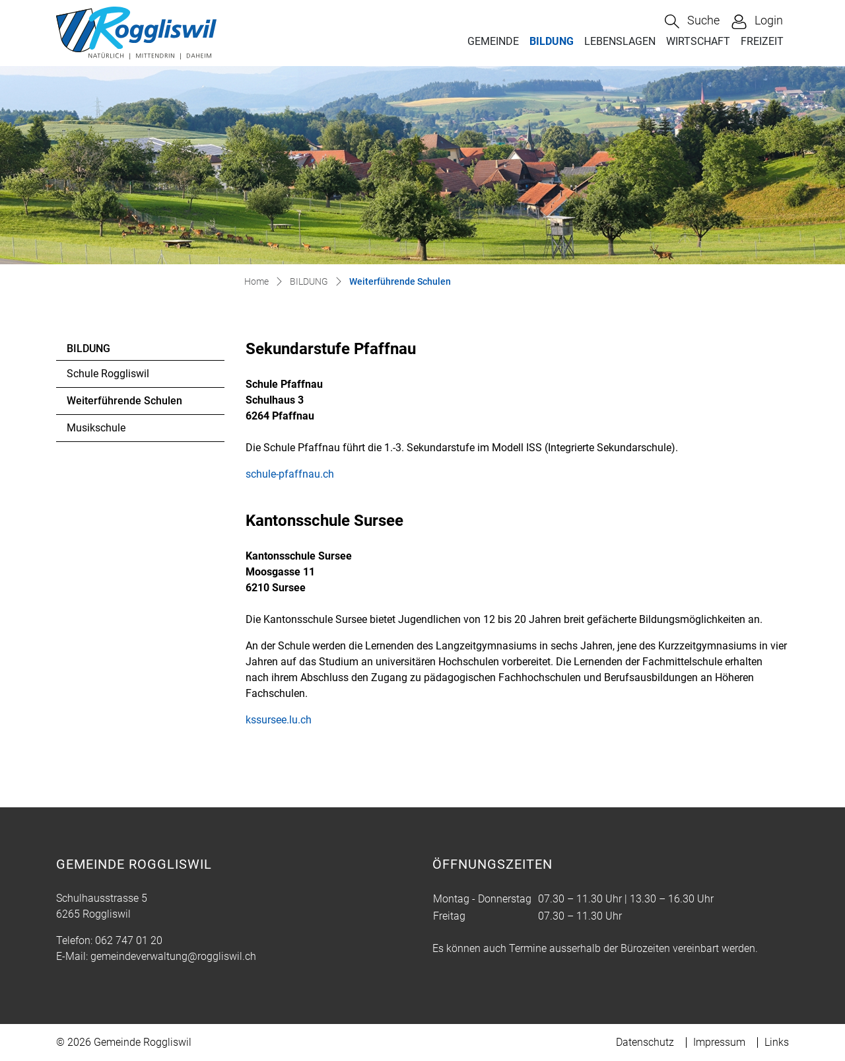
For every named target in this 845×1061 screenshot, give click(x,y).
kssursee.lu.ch (285, 719)
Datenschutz (645, 1042)
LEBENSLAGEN (620, 41)
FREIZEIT (762, 41)
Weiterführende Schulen (124, 404)
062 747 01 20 (128, 940)
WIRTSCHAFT (698, 41)
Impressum (719, 1042)
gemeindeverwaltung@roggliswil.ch (173, 956)
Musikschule (96, 427)
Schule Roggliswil (108, 373)
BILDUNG (551, 41)
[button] (692, 21)
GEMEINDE (493, 41)
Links (776, 1042)
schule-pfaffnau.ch (296, 474)
